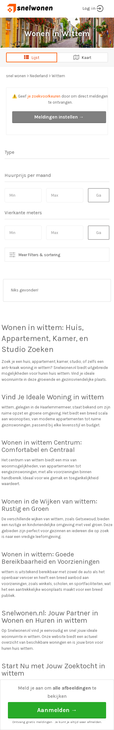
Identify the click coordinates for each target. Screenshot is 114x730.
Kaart (82, 57)
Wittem (58, 76)
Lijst (31, 57)
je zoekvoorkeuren (43, 96)
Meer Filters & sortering (39, 255)
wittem (49, 327)
